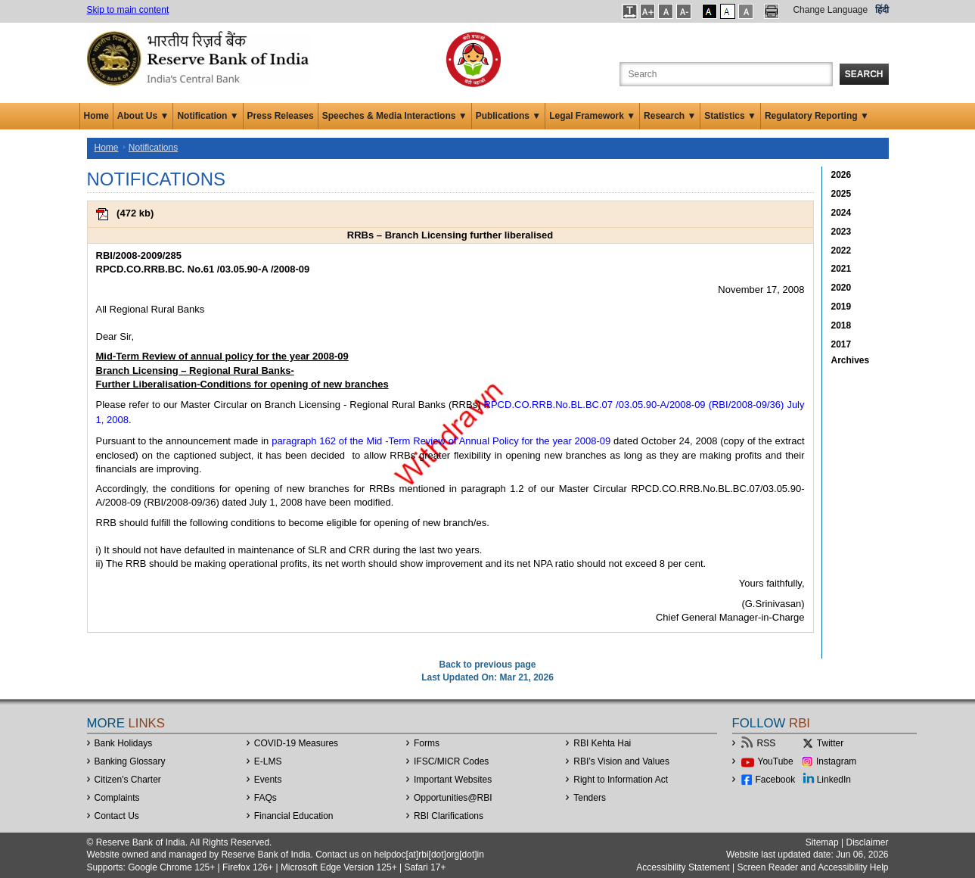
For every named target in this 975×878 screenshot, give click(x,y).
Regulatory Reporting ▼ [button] (817, 116)
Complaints (117, 797)
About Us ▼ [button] (143, 116)
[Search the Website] (726, 74)
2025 (841, 193)
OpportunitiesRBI (453, 797)
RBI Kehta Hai (602, 743)
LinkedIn (834, 779)
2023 (841, 231)
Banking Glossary (130, 761)
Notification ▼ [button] (207, 116)
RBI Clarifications (448, 816)
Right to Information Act (620, 779)
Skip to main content (128, 10)
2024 (841, 212)
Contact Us (117, 816)
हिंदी (882, 10)
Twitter (830, 743)
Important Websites (453, 779)
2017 (841, 344)
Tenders (589, 797)
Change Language (830, 10)
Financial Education (294, 816)
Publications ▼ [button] (509, 116)
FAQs (265, 797)
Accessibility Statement (682, 867)
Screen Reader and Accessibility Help (811, 867)
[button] (630, 11)
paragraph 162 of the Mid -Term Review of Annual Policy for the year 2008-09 (441, 441)
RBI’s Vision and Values (621, 761)
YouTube (775, 761)
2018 (841, 325)
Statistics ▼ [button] (730, 116)
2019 (841, 306)
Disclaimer (867, 842)
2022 (841, 250)
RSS (766, 743)
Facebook (776, 779)
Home (96, 116)
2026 (841, 175)
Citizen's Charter (128, 779)
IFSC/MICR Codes (451, 761)
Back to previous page (487, 664)
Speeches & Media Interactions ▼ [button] (394, 116)
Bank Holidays (124, 743)
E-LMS (268, 761)
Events (268, 779)
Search (864, 74)
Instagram (836, 761)
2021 (841, 268)
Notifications (153, 147)
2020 (841, 287)
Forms (426, 743)
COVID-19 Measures (296, 743)
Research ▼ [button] (670, 116)
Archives (850, 360)
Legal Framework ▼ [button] (592, 116)
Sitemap (822, 842)
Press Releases (280, 116)
